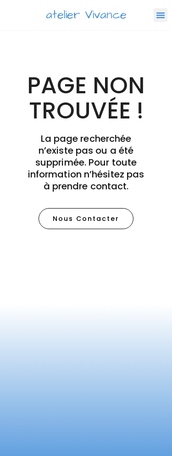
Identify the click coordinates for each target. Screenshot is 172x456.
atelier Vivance (86, 15)
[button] (160, 15)
